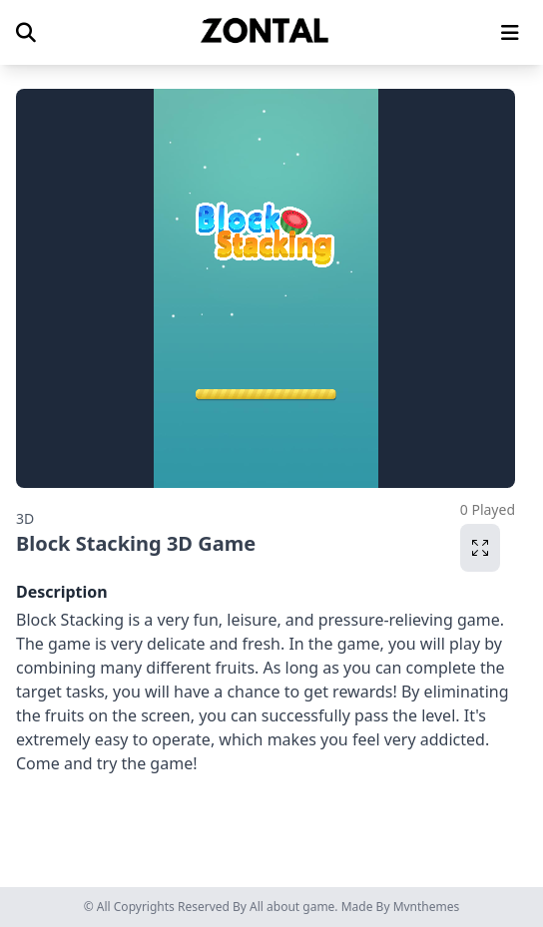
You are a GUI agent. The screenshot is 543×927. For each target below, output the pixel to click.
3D (25, 518)
